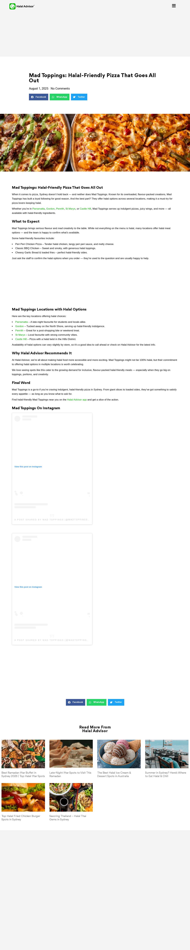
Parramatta (38, 208)
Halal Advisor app (77, 399)
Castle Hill (85, 208)
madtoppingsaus (81, 640)
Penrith (60, 208)
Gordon (50, 208)
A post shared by (28, 640)
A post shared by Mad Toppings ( (40, 519)
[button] (38, 97)
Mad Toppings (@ (56, 640)
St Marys (70, 208)
